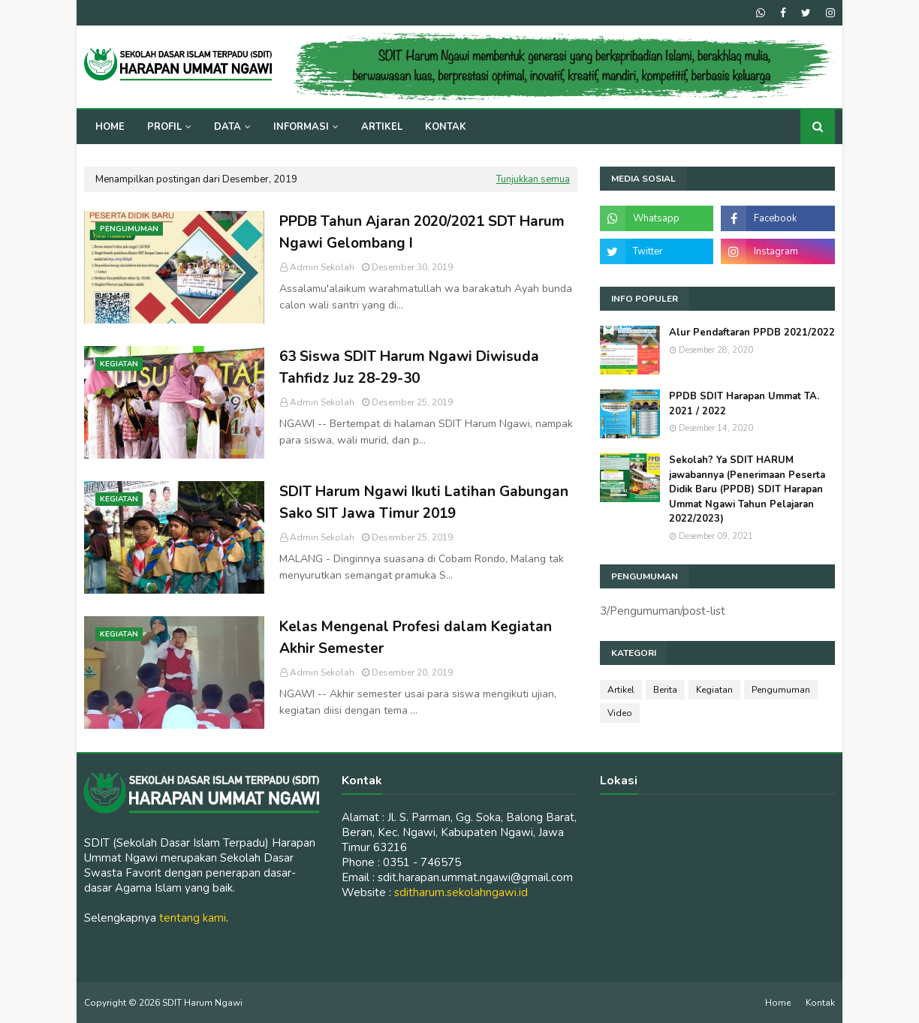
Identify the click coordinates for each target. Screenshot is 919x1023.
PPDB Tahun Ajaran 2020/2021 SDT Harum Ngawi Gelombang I (422, 232)
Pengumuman (781, 690)
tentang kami (192, 917)
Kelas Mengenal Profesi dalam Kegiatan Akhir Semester (415, 637)
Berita (665, 690)
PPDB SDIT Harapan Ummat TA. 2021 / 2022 (744, 404)
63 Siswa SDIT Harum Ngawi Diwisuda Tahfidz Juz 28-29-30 (409, 367)
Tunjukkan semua (533, 179)
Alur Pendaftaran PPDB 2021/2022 (752, 332)
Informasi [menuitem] (301, 127)
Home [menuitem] (110, 127)
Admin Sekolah (322, 267)
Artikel (620, 690)
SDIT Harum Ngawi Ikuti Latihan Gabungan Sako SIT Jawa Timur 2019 (423, 502)
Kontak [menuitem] (445, 127)
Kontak (820, 1003)
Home (778, 1003)
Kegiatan (714, 690)
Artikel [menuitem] (381, 127)
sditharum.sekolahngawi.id (461, 892)
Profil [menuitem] (164, 127)
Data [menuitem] (227, 127)
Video (619, 713)
